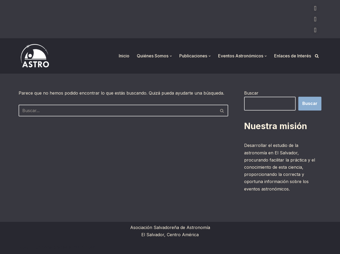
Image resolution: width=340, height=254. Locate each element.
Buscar (251, 93)
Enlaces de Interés (292, 55)
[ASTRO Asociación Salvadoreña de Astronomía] (34, 56)
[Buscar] (317, 56)
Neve (24, 247)
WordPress (84, 247)
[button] (171, 56)
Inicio (124, 55)
